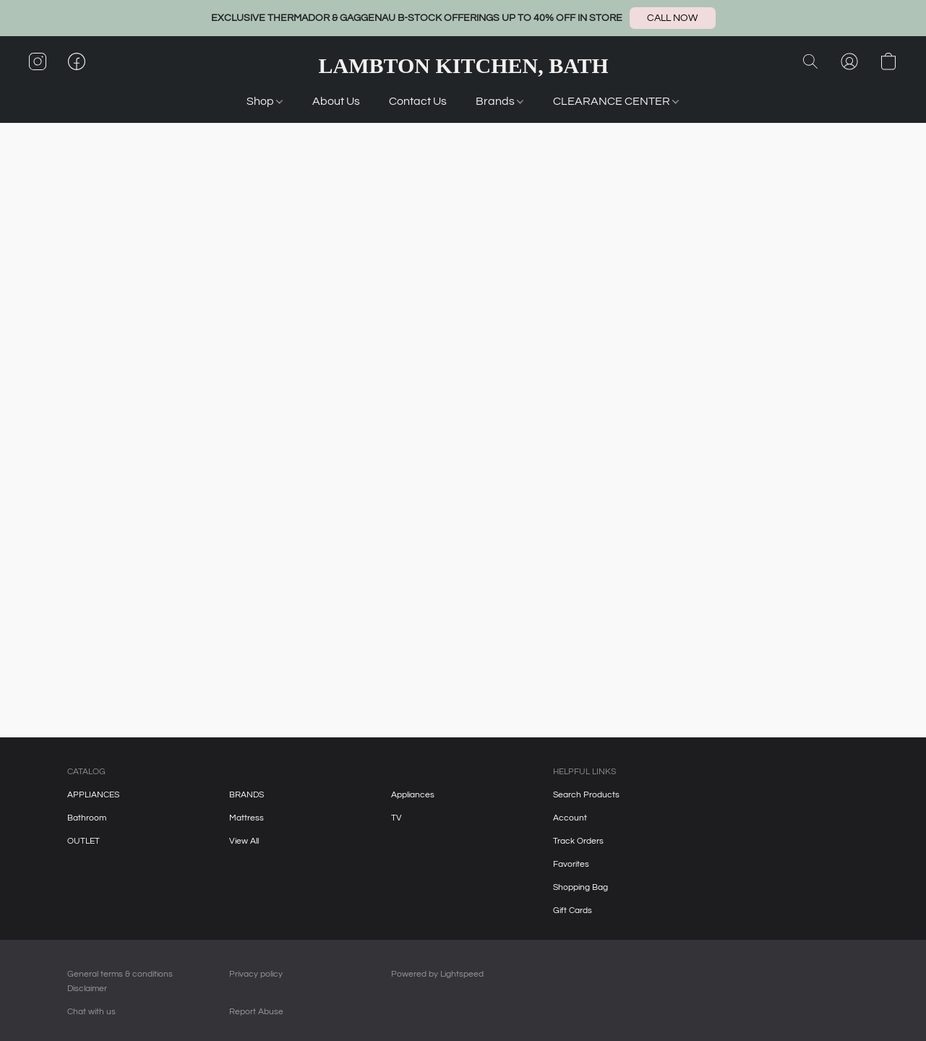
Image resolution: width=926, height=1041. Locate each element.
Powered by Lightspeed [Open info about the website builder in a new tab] (437, 974)
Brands (499, 101)
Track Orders (578, 841)
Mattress (246, 818)
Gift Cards (572, 910)
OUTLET (83, 841)
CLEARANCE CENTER (616, 101)
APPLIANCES (93, 795)
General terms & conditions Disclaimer (120, 981)
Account (570, 818)
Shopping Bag (580, 887)
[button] (673, 18)
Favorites (571, 864)
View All (244, 841)
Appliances (412, 795)
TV (396, 818)
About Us (336, 101)
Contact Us (418, 101)
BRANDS (246, 795)
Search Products (586, 795)
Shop (264, 101)
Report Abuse (256, 1011)
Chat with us (91, 1011)
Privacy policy (256, 974)
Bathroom (86, 818)
